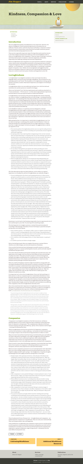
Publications (62, 2)
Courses (71, 2)
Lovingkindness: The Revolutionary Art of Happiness (26, 290)
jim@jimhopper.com (43, 460)
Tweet (19, 434)
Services (53, 2)
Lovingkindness (14, 35)
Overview (57, 34)
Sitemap (35, 460)
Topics (39, 2)
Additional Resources (59, 40)
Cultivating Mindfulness (60, 36)
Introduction (13, 33)
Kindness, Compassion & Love (61, 38)
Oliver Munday (47, 462)
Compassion (13, 36)
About (46, 2)
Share (12, 434)
